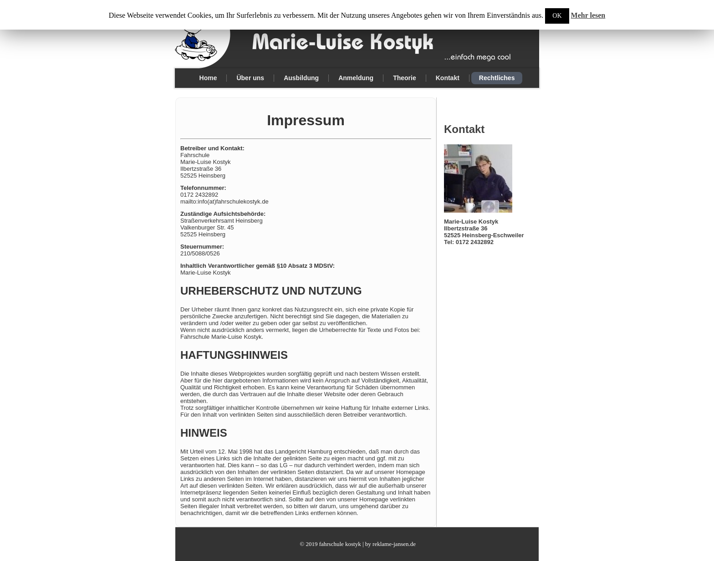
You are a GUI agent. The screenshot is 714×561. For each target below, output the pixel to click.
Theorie (404, 78)
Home (208, 78)
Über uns (250, 78)
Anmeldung (355, 78)
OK (556, 15)
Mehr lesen (588, 15)
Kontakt (447, 78)
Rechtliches (497, 78)
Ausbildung (301, 78)
